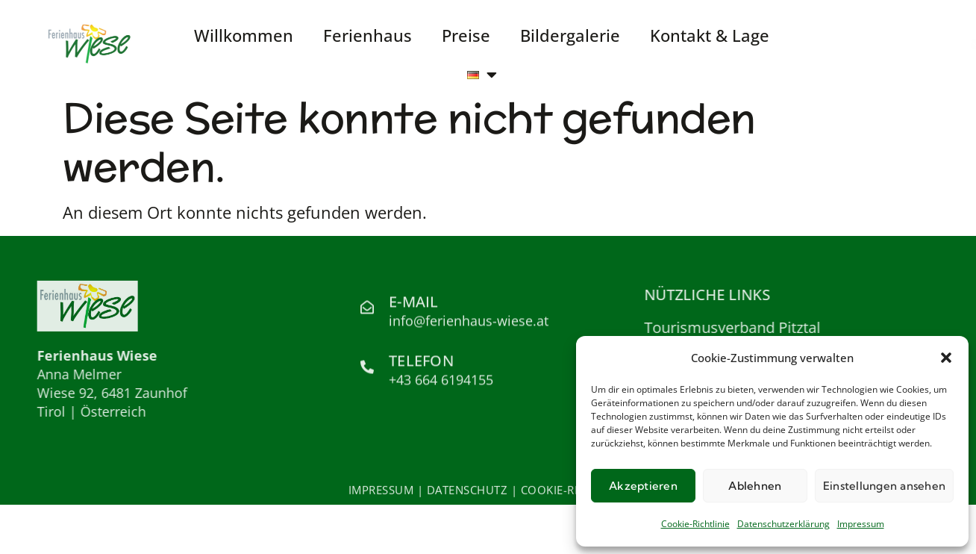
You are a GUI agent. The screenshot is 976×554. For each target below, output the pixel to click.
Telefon (421, 364)
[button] (946, 357)
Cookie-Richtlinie (695, 523)
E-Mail (414, 304)
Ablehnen (754, 486)
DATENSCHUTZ (467, 491)
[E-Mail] (367, 310)
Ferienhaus (367, 35)
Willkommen (243, 35)
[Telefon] (367, 369)
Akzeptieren (643, 486)
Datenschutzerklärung (783, 523)
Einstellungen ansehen (884, 486)
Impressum (860, 523)
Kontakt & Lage (709, 35)
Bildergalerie (570, 35)
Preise (466, 35)
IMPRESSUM (381, 491)
